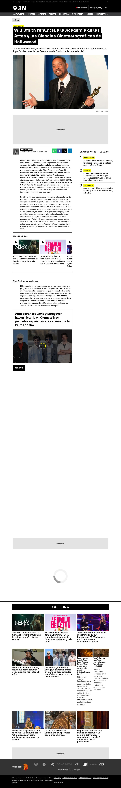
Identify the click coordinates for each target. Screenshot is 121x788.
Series (90, 14)
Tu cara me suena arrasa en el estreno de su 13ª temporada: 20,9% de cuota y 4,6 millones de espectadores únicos (91, 637)
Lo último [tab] (104, 152)
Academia (63, 197)
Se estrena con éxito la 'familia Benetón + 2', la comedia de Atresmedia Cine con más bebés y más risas (58, 637)
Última (82, 8)
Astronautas (68, 2)
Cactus (75, 2)
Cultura (60, 607)
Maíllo (61, 2)
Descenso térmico (52, 2)
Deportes (30, 14)
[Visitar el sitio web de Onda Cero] (85, 764)
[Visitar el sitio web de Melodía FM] (101, 764)
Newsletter (102, 14)
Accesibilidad (58, 782)
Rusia (33, 2)
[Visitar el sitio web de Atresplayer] (64, 770)
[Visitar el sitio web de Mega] (68, 764)
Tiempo (52, 14)
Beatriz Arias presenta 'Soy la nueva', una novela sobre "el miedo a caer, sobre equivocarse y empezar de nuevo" (26, 735)
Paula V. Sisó (26, 150)
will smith (19, 368)
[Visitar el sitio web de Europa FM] (93, 764)
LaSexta (87, 170)
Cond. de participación (100, 778)
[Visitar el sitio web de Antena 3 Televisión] (35, 764)
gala (57, 305)
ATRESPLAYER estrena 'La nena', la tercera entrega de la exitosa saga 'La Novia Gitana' (98, 163)
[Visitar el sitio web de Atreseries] (77, 764)
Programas (64, 14)
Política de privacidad (70, 778)
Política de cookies (85, 778)
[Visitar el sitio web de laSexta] (44, 764)
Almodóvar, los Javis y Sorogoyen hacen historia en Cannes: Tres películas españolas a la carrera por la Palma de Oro (42, 319)
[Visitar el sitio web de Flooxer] (76, 770)
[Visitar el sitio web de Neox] (52, 764)
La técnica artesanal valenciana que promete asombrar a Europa (57, 732)
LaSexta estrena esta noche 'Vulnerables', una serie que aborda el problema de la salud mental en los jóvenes (97, 176)
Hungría (18, 2)
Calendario (88, 185)
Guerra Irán (26, 2)
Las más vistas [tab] (88, 152)
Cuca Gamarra (84, 2)
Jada (56, 180)
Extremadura (40, 2)
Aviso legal (57, 778)
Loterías (42, 14)
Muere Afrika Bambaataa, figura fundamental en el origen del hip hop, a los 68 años (26, 670)
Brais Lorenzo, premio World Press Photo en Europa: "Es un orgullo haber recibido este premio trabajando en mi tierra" (83, 666)
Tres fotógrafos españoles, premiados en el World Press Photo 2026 (99, 662)
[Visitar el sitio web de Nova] (60, 764)
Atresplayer (89, 158)
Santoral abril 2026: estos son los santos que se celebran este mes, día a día (98, 190)
